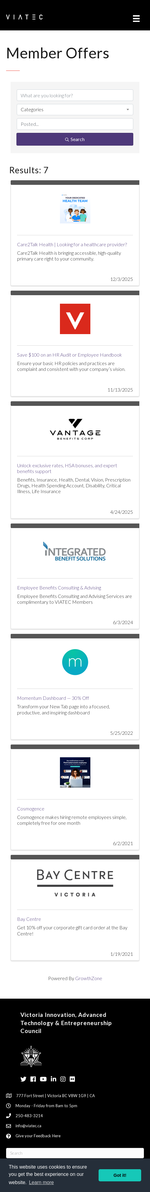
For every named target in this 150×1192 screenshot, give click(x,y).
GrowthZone (88, 978)
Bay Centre (29, 919)
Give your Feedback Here (38, 1135)
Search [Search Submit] (75, 139)
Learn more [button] (41, 1182)
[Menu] (136, 18)
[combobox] (75, 109)
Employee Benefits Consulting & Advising (59, 587)
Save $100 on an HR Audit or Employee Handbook (69, 355)
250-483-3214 (29, 1115)
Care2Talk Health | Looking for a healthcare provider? (72, 244)
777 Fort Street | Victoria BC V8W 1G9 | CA (55, 1095)
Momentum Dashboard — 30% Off (53, 698)
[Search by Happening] (75, 124)
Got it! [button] (119, 1175)
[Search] (75, 1153)
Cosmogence (30, 808)
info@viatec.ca (28, 1125)
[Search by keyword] (75, 95)
